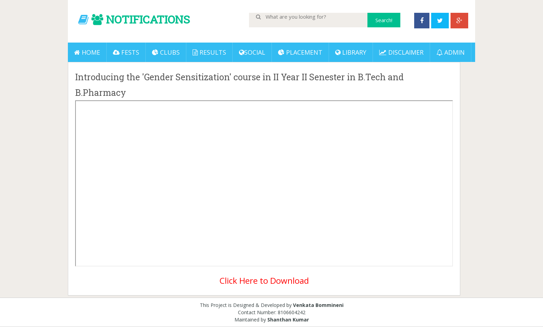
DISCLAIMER (401, 52)
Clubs (166, 52)
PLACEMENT (300, 52)
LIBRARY (350, 52)
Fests (126, 52)
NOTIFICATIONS (148, 19)
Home (87, 52)
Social (252, 52)
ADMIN (450, 52)
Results (209, 52)
